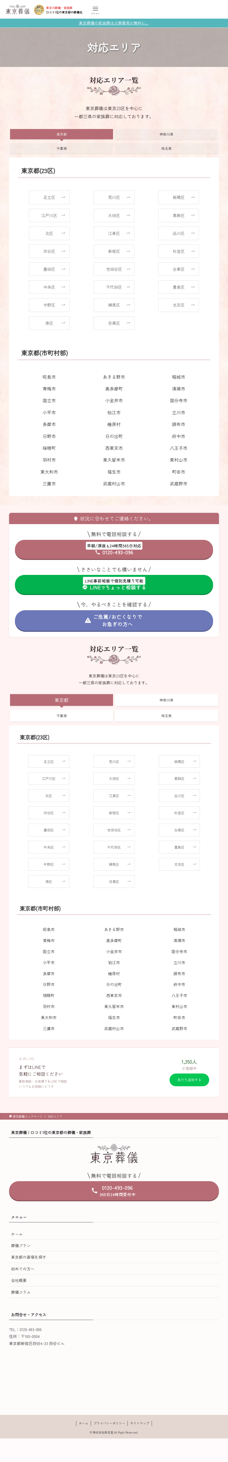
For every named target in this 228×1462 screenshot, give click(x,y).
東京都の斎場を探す (28, 1257)
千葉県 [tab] (62, 148)
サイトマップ (139, 1423)
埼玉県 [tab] (166, 148)
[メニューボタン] (95, 10)
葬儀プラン (21, 1245)
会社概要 (19, 1280)
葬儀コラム (21, 1292)
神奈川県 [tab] (166, 134)
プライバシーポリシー (109, 1423)
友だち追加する (189, 1079)
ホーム (17, 1234)
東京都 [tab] (62, 134)
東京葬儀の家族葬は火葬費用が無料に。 (114, 23)
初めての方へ (22, 1269)
